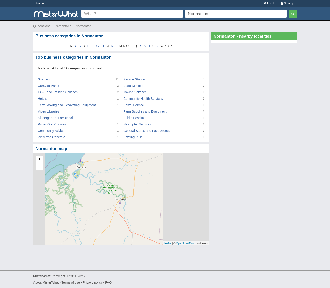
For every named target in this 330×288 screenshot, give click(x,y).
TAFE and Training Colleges (58, 92)
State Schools (133, 86)
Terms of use (70, 282)
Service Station (134, 79)
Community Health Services (143, 98)
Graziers (44, 79)
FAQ (108, 282)
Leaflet (167, 243)
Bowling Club (132, 137)
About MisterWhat (46, 282)
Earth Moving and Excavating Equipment (67, 105)
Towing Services (134, 92)
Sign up (287, 3)
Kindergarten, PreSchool (55, 118)
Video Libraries (48, 111)
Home (40, 3)
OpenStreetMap (185, 243)
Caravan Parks (48, 86)
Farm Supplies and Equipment (144, 111)
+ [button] (39, 159)
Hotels (42, 98)
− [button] (39, 166)
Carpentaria (63, 26)
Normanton (83, 26)
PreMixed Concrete (51, 137)
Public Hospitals (134, 118)
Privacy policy (92, 282)
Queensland (42, 26)
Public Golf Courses (52, 124)
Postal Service (133, 105)
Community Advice (51, 131)
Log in (269, 3)
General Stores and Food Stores (146, 131)
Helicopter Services (137, 124)
